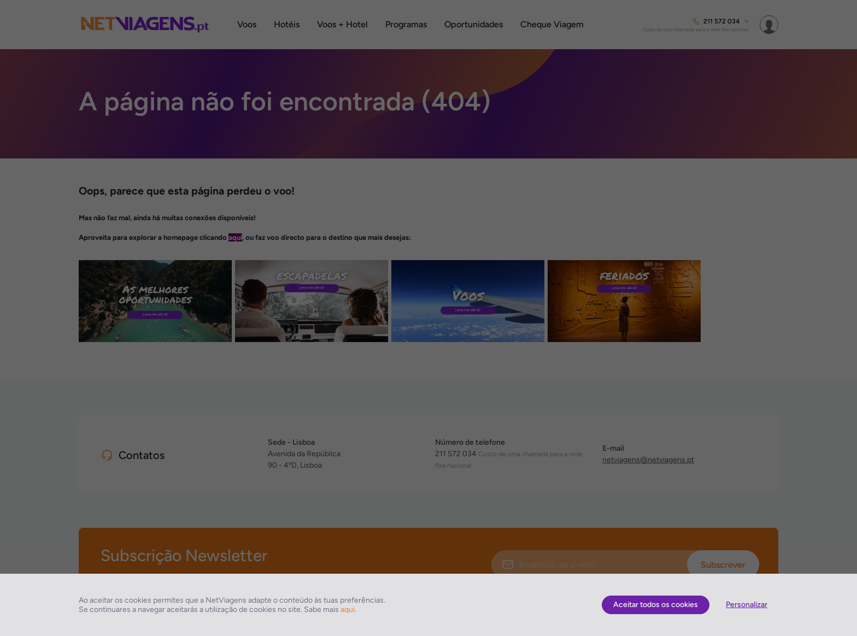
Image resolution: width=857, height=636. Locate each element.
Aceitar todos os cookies (655, 604)
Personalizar (746, 604)
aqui (348, 609)
